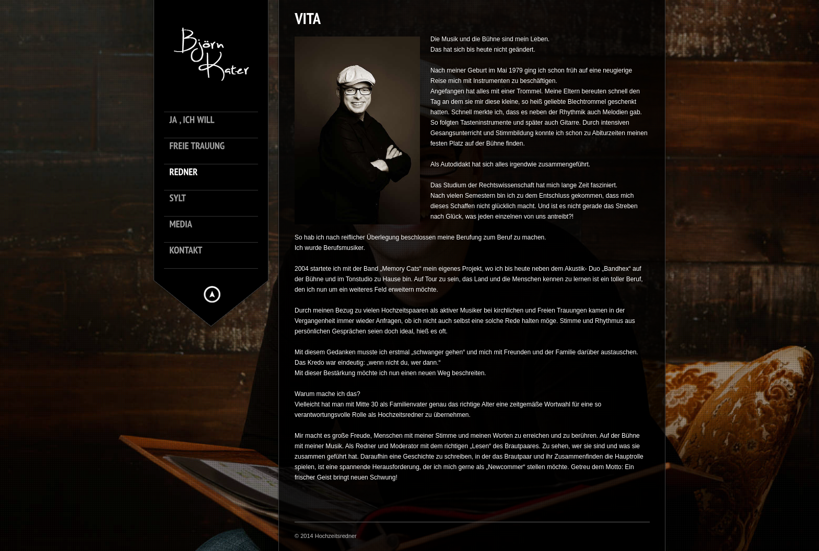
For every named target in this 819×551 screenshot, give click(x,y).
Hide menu (212, 294)
